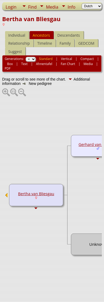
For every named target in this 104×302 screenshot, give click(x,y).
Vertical (66, 58)
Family (65, 43)
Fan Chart (68, 64)
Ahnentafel (44, 64)
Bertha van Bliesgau (36, 193)
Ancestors (41, 35)
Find (32, 7)
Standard (46, 58)
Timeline (44, 43)
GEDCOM (86, 43)
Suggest (15, 51)
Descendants (68, 35)
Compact (87, 58)
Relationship (19, 43)
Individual (16, 35)
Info (71, 7)
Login (11, 7)
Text (24, 64)
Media (52, 7)
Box (10, 64)
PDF (7, 68)
